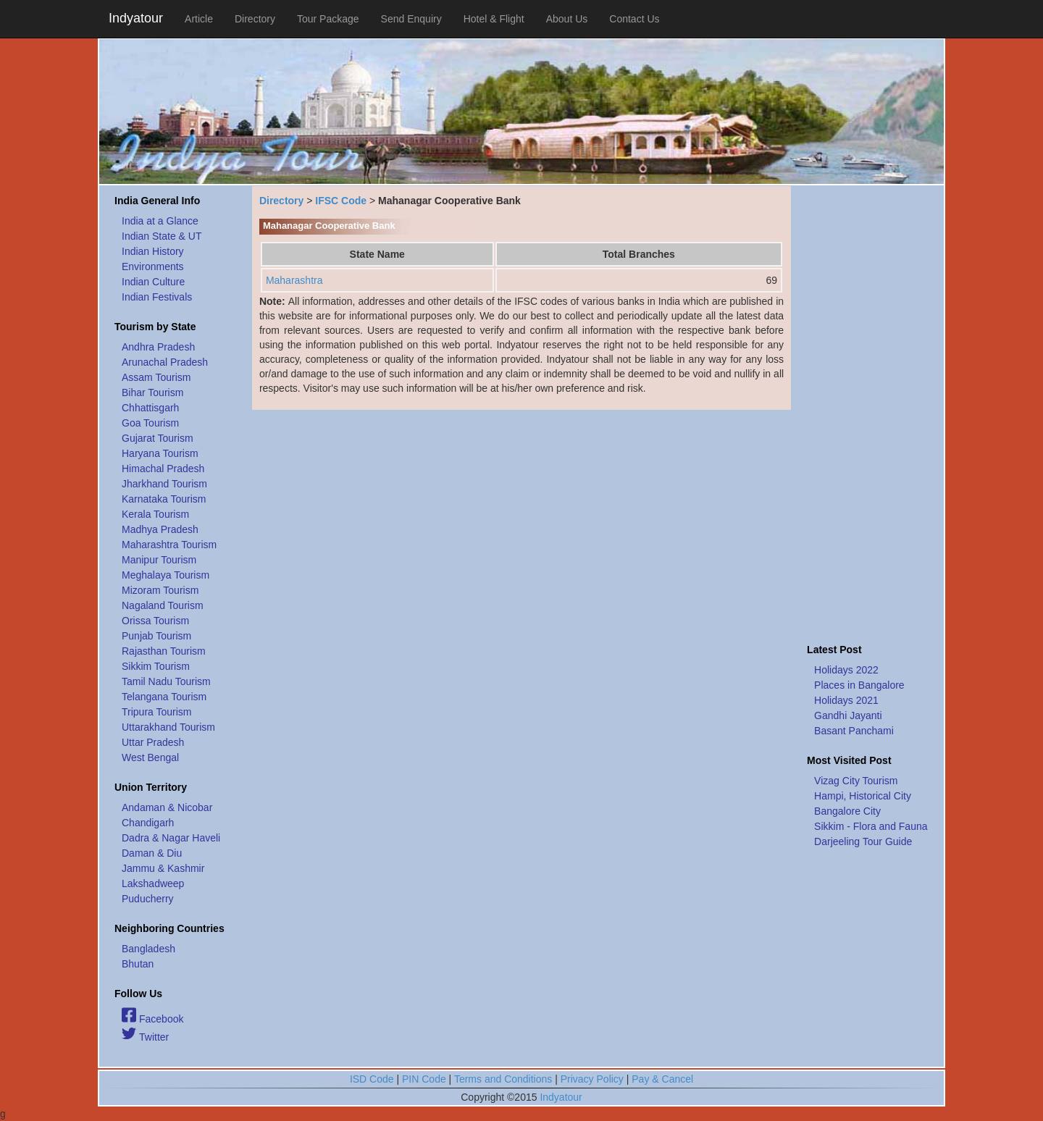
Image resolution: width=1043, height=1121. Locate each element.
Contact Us (634, 19)
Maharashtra (294, 280)
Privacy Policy (592, 1079)
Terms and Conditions (503, 1079)
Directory (255, 19)
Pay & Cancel (662, 1079)
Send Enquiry (411, 19)
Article (199, 19)
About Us (567, 19)
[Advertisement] (868, 410)
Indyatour (136, 18)
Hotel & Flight (494, 19)
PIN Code (424, 1079)
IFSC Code (340, 200)
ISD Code (372, 1079)
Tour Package (328, 19)
